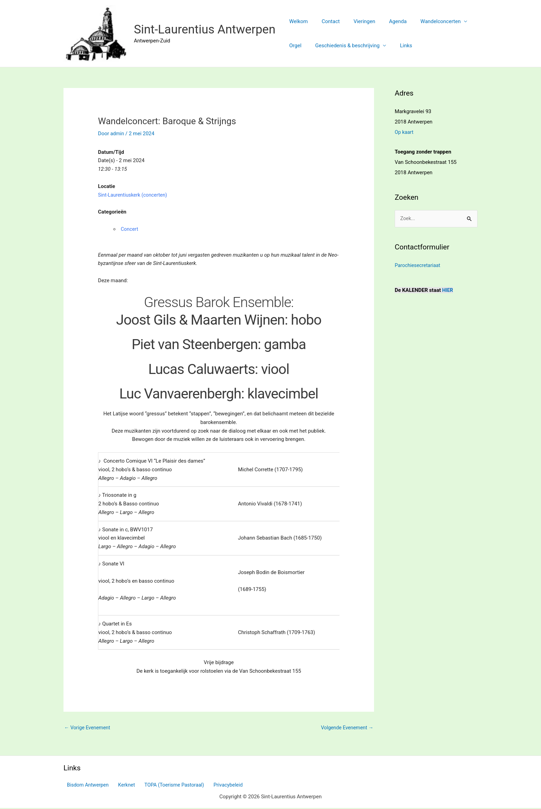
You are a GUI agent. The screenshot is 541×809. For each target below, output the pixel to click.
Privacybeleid (218, 785)
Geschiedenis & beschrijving (342, 45)
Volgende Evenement (345, 728)
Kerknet (121, 785)
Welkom (296, 21)
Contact (325, 21)
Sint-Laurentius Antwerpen (204, 29)
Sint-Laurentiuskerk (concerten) (134, 194)
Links (397, 45)
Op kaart (404, 132)
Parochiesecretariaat (418, 265)
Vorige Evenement (88, 728)
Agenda (386, 21)
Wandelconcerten (425, 21)
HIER (448, 290)
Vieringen (356, 21)
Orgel (293, 45)
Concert (130, 229)
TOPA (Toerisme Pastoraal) (166, 785)
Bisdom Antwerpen (85, 785)
